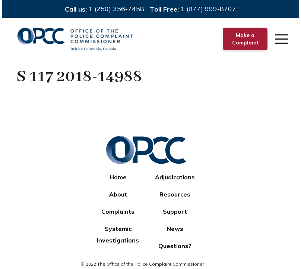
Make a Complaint (245, 39)
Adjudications (175, 177)
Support (175, 211)
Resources (174, 194)
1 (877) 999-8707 (208, 8)
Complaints (117, 211)
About (118, 194)
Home (118, 177)
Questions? (174, 246)
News (175, 228)
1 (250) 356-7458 (116, 8)
